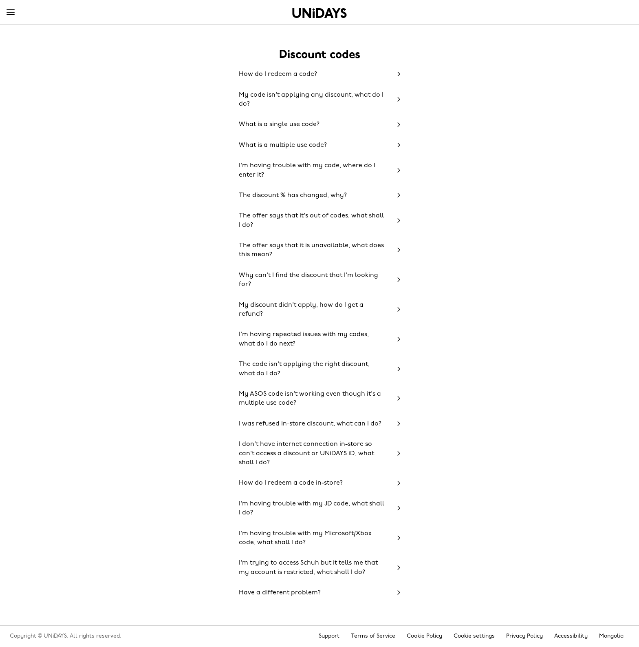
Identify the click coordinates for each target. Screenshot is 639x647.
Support (329, 636)
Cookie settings (474, 636)
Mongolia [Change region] (611, 636)
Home (319, 13)
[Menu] (11, 12)
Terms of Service (373, 636)
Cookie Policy (424, 636)
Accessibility (571, 636)
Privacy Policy (524, 636)
